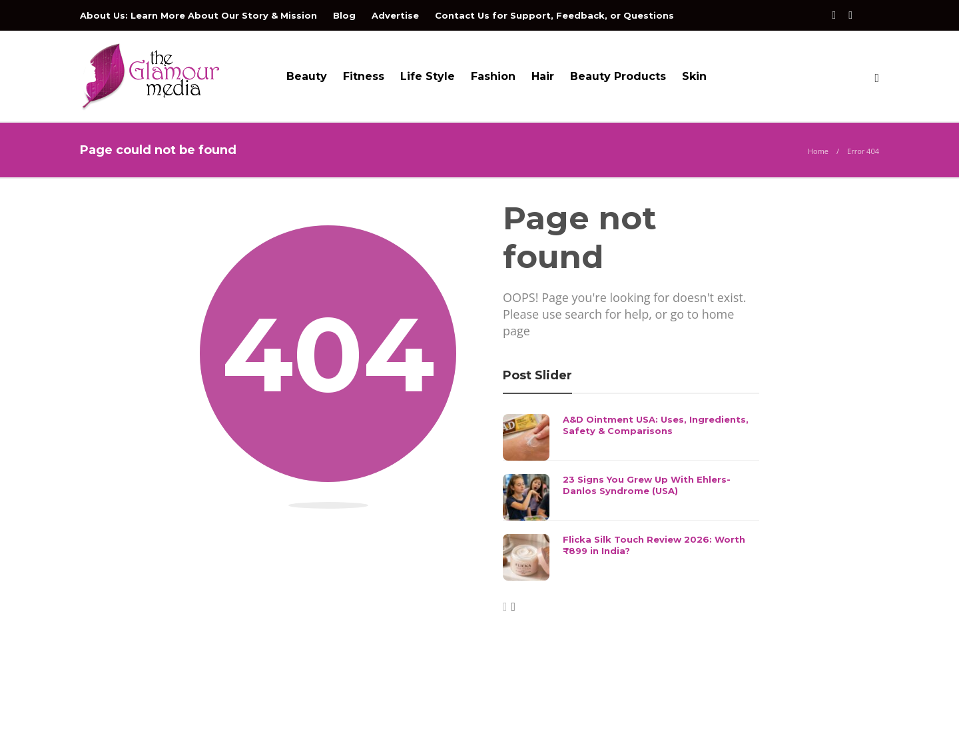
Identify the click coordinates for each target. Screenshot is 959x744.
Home (818, 151)
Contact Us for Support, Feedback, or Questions (554, 15)
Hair (542, 76)
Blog (344, 15)
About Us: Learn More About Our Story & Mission (198, 15)
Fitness (363, 76)
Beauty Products (618, 76)
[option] (631, 497)
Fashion (493, 76)
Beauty (306, 76)
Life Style (427, 76)
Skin (694, 76)
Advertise (395, 15)
